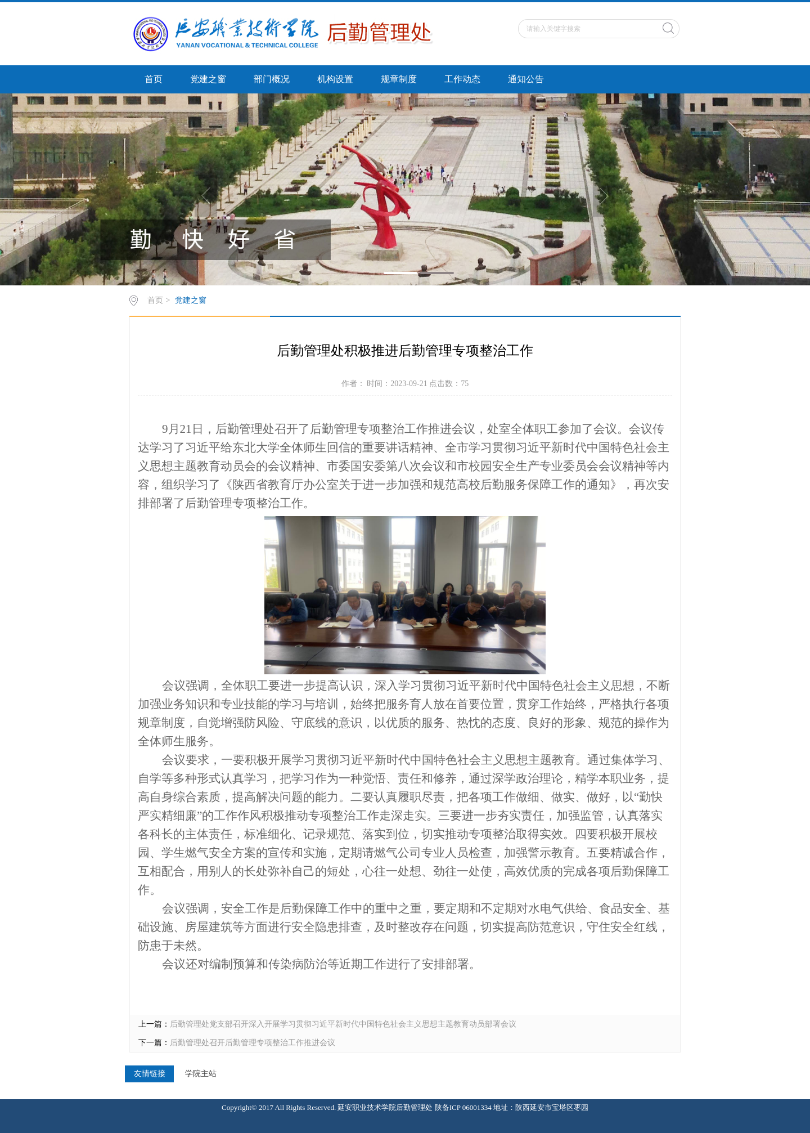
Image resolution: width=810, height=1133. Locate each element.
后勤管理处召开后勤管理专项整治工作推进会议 (252, 1042)
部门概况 (272, 79)
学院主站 (201, 1074)
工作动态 (462, 79)
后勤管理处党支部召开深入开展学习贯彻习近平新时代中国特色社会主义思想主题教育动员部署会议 (343, 1024)
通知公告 (526, 79)
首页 (154, 79)
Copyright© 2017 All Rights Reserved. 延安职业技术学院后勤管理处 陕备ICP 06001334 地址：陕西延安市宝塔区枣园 (405, 1107)
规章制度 (399, 79)
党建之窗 (208, 79)
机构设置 (335, 79)
